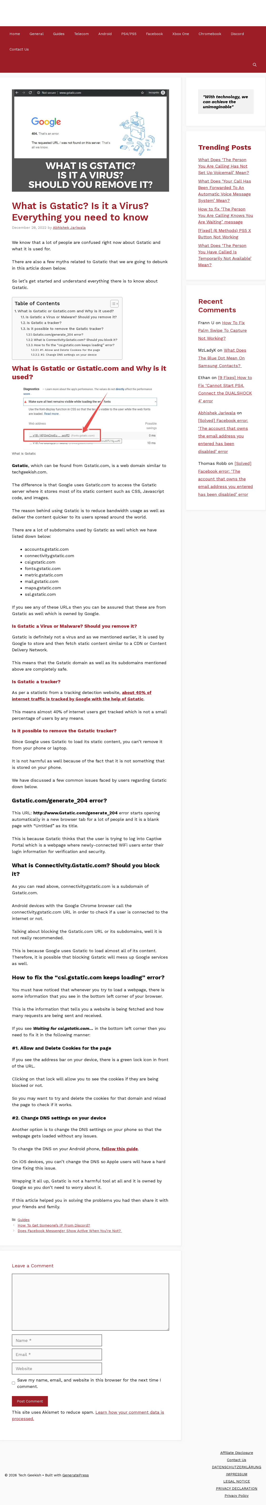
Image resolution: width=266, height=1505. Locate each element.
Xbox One (180, 34)
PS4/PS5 (128, 34)
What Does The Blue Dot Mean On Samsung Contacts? (222, 358)
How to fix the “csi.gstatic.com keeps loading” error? (74, 345)
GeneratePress (75, 1475)
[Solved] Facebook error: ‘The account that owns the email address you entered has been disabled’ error (223, 436)
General (37, 34)
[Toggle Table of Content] (112, 304)
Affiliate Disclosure (236, 1453)
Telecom (81, 34)
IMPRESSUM (236, 1474)
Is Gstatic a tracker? (44, 323)
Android (105, 34)
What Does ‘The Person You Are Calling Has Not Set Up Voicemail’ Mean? (223, 166)
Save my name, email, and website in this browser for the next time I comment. (89, 1383)
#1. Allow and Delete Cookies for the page (70, 350)
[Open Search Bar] (254, 65)
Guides (59, 34)
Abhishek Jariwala (217, 412)
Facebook (154, 34)
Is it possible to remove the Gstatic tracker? (65, 329)
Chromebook (210, 34)
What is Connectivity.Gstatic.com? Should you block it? (75, 340)
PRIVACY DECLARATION (236, 1488)
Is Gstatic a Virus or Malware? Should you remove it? (71, 317)
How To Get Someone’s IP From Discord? (54, 1225)
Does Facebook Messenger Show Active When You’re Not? (70, 1231)
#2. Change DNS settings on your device (69, 354)
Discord (237, 34)
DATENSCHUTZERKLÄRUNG (236, 1467)
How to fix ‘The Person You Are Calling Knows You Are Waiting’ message (225, 215)
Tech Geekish (29, 13)
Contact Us (19, 49)
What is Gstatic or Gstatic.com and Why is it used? (66, 311)
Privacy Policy (237, 1496)
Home (15, 34)
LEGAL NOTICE (236, 1481)
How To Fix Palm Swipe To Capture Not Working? (222, 330)
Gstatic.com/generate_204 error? (58, 334)
